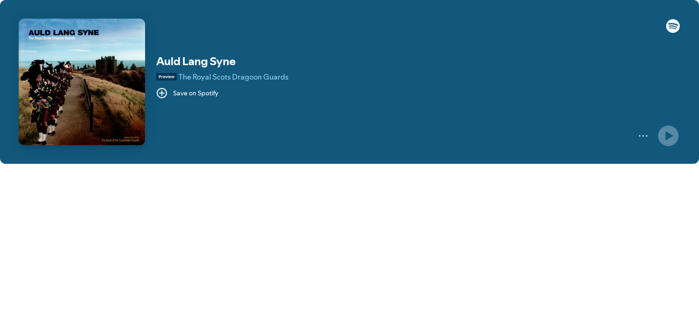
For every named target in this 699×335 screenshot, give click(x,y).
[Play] (668, 136)
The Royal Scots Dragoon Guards (233, 77)
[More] (643, 135)
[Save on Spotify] (187, 93)
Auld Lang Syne (196, 61)
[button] (673, 31)
